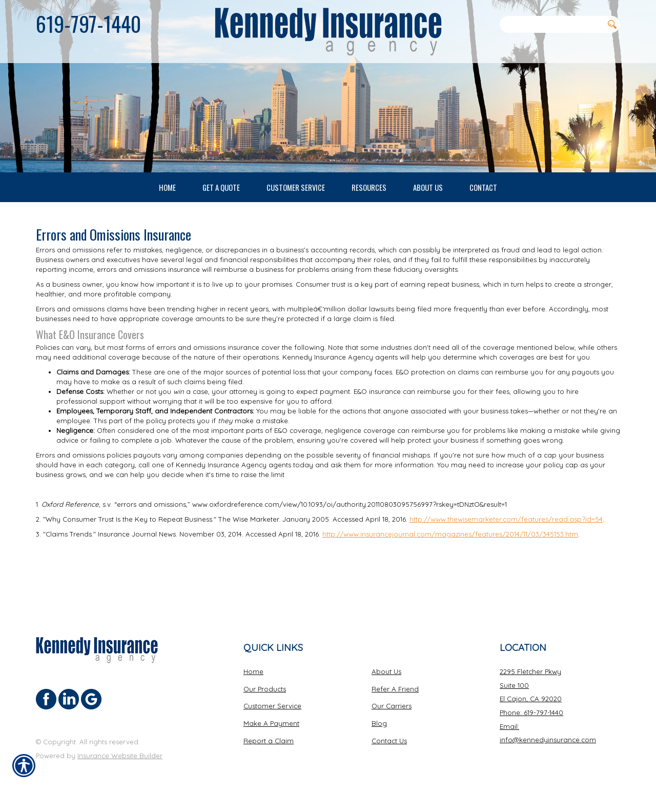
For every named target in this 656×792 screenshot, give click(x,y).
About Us (386, 662)
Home (253, 662)
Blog (379, 714)
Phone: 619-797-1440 (531, 703)
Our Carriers (392, 697)
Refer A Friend (395, 680)
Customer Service (272, 697)
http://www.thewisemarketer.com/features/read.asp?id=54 (506, 557)
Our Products (264, 680)
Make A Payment (271, 714)
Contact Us (389, 731)
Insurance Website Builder (119, 746)
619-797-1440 (88, 23)
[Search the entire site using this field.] (551, 24)
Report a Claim (268, 731)
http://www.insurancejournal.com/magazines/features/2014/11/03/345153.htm (450, 572)
